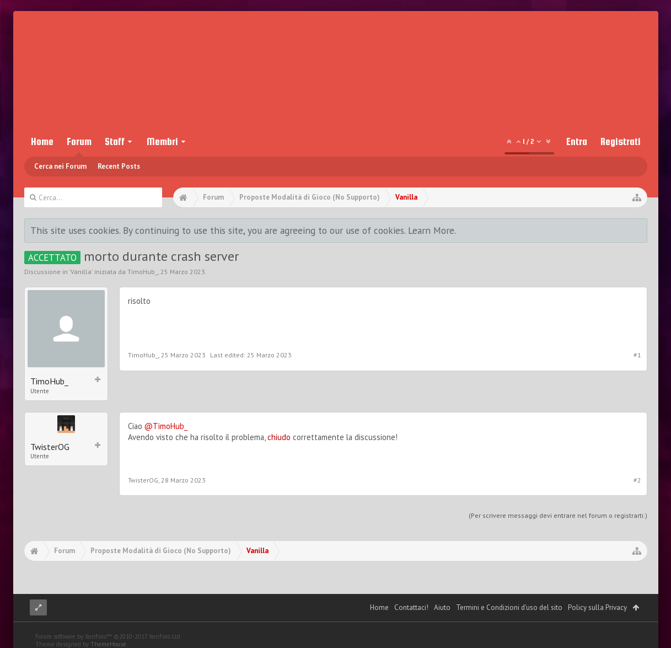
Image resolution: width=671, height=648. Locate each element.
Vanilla (81, 271)
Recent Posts (119, 166)
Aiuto (442, 607)
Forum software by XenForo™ (108, 636)
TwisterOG (49, 446)
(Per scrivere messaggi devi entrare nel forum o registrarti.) (558, 515)
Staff (115, 141)
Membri (162, 141)
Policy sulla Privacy (597, 607)
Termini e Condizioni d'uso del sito (509, 607)
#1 (637, 355)
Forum (79, 141)
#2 (637, 480)
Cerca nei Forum (60, 166)
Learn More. (432, 230)
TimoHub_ (142, 271)
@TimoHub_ (165, 426)
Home (42, 141)
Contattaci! (411, 607)
